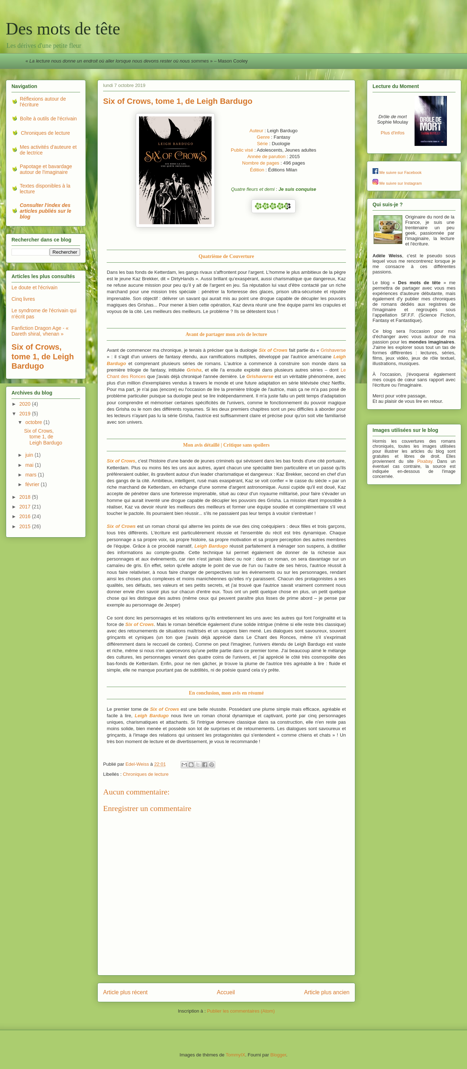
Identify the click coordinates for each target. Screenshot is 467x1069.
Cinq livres (23, 299)
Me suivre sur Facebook (400, 172)
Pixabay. (425, 461)
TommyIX (235, 1055)
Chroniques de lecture (145, 774)
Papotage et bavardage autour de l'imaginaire (46, 169)
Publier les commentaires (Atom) (241, 1011)
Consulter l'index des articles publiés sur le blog (45, 211)
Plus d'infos (392, 132)
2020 (25, 404)
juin (29, 455)
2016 (25, 516)
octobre (34, 422)
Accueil (226, 992)
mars (31, 475)
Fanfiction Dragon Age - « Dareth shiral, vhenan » (40, 331)
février (33, 484)
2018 (25, 497)
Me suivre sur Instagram (400, 183)
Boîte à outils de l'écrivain (48, 118)
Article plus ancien (327, 992)
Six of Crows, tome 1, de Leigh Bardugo (43, 437)
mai (29, 465)
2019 (25, 413)
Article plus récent (125, 992)
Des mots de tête (63, 28)
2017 (25, 507)
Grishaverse (333, 350)
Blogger (278, 1055)
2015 (25, 526)
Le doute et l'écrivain (34, 287)
